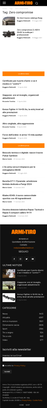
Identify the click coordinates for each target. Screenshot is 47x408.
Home (5, 8)
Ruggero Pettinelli (23, 21)
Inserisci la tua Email (12, 355)
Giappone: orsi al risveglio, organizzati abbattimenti (29, 283)
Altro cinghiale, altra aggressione (18, 123)
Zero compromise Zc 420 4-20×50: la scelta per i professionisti (28, 32)
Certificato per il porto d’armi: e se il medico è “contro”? (30, 271)
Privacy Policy (19, 366)
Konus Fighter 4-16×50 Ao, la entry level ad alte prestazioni (30, 295)
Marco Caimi (7, 159)
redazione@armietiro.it (23, 247)
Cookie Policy (37, 400)
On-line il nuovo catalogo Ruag (29, 18)
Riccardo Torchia (9, 101)
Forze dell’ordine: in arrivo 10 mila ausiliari (22, 135)
